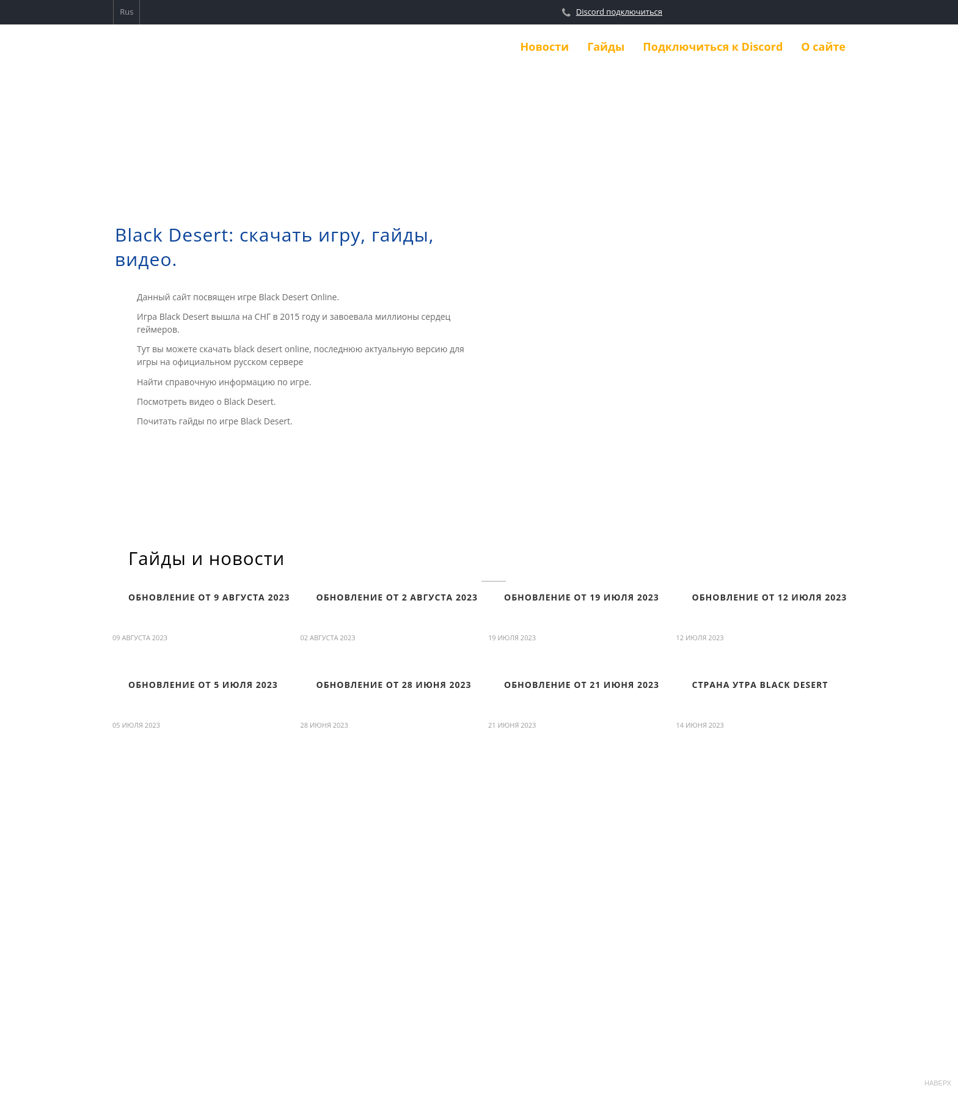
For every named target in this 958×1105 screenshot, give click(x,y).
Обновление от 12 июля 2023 (769, 597)
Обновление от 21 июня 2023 (581, 684)
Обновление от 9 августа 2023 (209, 597)
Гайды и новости (206, 558)
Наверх (936, 1069)
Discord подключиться (619, 11)
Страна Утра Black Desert (760, 684)
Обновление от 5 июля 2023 (203, 684)
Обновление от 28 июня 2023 (394, 684)
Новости (545, 46)
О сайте (823, 46)
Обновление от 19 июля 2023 (581, 597)
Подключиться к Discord (713, 46)
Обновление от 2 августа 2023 (397, 597)
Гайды (605, 46)
